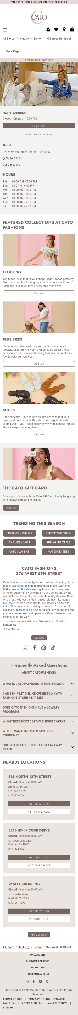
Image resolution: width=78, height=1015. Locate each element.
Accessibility (32, 1003)
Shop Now (39, 125)
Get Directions (13, 164)
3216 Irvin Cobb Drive (29, 830)
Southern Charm (19, 533)
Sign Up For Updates (39, 134)
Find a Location (39, 934)
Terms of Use (13, 999)
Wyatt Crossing (24, 884)
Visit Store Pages (39, 811)
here (50, 60)
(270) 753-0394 (16, 795)
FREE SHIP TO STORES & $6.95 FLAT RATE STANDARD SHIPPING (39, 2)
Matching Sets (58, 551)
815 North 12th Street (29, 776)
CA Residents (58, 1003)
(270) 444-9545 (16, 849)
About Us (39, 637)
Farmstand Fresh (58, 533)
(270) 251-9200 (16, 902)
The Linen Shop (19, 542)
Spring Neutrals (58, 542)
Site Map (9, 1007)
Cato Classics (19, 551)
